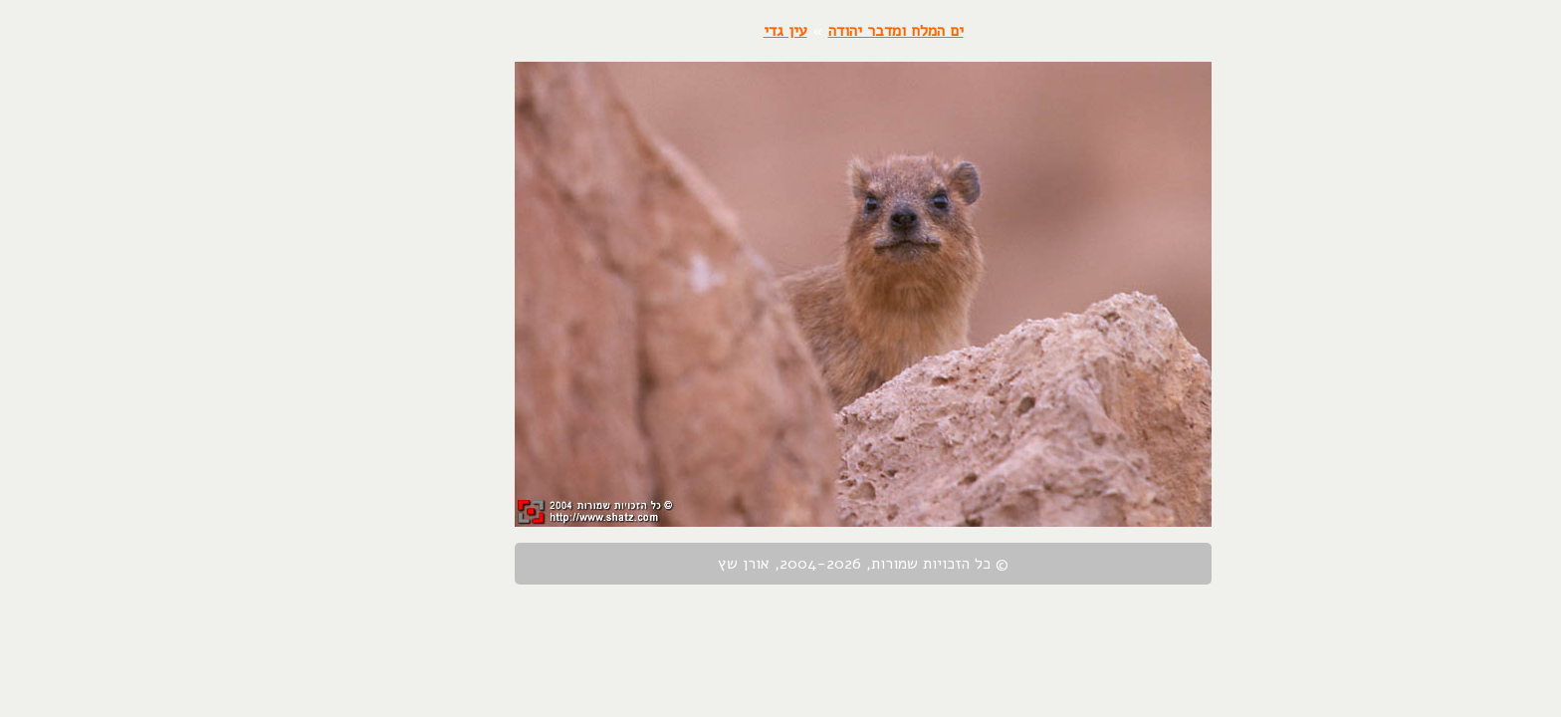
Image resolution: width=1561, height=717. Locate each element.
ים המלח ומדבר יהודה (813, 31)
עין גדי (703, 31)
